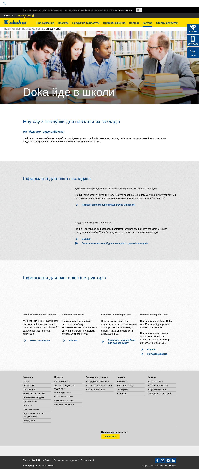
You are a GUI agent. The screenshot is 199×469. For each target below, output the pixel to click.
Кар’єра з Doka (35, 28)
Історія (26, 381)
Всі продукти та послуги (97, 381)
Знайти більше (125, 10)
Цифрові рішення (114, 23)
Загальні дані (87, 460)
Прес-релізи (29, 460)
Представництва (31, 409)
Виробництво (29, 389)
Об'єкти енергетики (63, 396)
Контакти (27, 405)
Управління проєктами (34, 393)
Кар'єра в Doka (155, 381)
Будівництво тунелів (64, 400)
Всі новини (122, 381)
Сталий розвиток (167, 23)
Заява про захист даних (65, 460)
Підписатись (110, 436)
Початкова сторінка (14, 28)
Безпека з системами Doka (99, 385)
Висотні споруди (62, 381)
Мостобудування (62, 392)
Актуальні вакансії (157, 389)
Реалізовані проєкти (64, 404)
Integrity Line (29, 420)
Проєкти (63, 23)
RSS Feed (122, 393)
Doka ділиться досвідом (160, 393)
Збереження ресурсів (33, 397)
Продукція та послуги (85, 23)
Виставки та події (125, 385)
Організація (28, 385)
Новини (134, 23)
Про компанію (45, 23)
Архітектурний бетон (96, 389)
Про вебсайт (44, 460)
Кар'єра (147, 23)
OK (138, 10)
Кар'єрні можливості (158, 385)
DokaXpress (122, 389)
